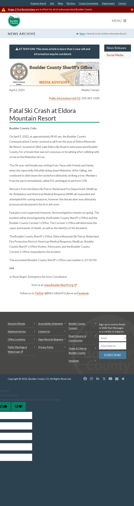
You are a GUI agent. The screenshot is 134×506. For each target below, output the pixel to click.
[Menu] (119, 21)
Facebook (83, 293)
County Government (88, 3)
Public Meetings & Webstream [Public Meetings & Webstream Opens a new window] (17, 349)
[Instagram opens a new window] (91, 378)
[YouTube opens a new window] (110, 378)
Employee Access (17, 331)
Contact (122, 3)
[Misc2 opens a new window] (123, 378)
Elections (71, 3)
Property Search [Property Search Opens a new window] (38, 3)
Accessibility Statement (50, 323)
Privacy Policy (45, 347)
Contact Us (44, 331)
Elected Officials (16, 323)
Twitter (39, 293)
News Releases (116, 48)
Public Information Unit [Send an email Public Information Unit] (63, 98)
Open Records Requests (50, 339)
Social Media (115, 55)
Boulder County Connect (77, 326)
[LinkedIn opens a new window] (98, 378)
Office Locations (16, 339)
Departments (108, 3)
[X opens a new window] (104, 378)
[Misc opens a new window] (117, 378)
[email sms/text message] (112, 338)
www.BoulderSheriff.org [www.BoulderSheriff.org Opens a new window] (58, 285)
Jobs (52, 3)
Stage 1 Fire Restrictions (21, 9)
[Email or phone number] (112, 345)
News (60, 3)
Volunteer (74, 360)
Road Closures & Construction (77, 338)
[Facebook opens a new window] (85, 378)
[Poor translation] (18, 406)
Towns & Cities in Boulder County (77, 350)
